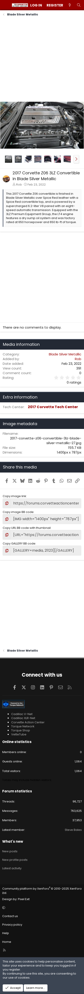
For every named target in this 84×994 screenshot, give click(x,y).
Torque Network (22, 726)
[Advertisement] (42, 59)
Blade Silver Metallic (65, 354)
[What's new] (69, 5)
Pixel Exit (24, 899)
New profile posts (15, 860)
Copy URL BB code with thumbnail (27, 528)
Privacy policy (12, 924)
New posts (9, 851)
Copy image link (14, 496)
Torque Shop (20, 730)
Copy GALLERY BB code (19, 543)
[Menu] (6, 5)
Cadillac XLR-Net (23, 718)
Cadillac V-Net (21, 714)
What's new (12, 841)
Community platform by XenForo (42, 890)
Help (5, 933)
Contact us (10, 916)
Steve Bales (73, 830)
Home (6, 942)
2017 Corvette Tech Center (53, 406)
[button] (76, 159)
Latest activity (12, 868)
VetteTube (18, 734)
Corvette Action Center (28, 722)
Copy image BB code (18, 512)
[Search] (78, 5)
